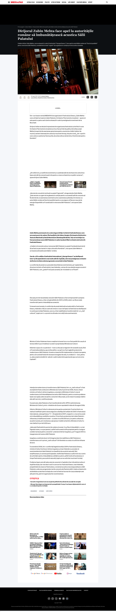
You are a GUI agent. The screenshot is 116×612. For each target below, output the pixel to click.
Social (64, 2)
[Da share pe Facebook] (88, 97)
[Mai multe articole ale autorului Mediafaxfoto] (28, 97)
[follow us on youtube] (58, 574)
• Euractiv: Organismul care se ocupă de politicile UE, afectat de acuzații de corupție (55, 481)
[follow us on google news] (35, 574)
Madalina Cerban (42, 97)
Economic (39, 2)
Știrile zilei (31, 2)
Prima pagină (21, 27)
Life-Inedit (71, 2)
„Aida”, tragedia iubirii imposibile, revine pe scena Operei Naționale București (35, 184)
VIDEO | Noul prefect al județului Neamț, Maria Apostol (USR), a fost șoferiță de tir (36, 545)
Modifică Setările (58, 594)
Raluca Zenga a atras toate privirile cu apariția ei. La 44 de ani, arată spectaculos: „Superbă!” (66, 555)
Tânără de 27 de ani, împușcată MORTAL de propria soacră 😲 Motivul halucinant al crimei (36, 555)
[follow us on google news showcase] (46, 574)
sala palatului (34, 491)
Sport (90, 2)
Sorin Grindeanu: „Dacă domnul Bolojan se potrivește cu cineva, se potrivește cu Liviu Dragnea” (66, 545)
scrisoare (41, 491)
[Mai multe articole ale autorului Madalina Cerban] (24, 97)
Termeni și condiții (59, 590)
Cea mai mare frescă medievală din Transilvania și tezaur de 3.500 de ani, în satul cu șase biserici (66, 184)
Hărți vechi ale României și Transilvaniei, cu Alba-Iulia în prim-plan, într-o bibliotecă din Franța (37, 536)
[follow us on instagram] (69, 574)
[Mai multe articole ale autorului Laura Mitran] (20, 97)
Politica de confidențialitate (73, 590)
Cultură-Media (82, 2)
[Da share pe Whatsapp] (96, 97)
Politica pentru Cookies (45, 590)
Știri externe (55, 2)
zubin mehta (49, 491)
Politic (47, 2)
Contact (86, 590)
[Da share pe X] (92, 97)
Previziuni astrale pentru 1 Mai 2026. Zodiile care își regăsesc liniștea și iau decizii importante (36, 566)
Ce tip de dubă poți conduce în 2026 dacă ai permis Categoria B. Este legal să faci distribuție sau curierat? (66, 566)
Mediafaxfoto (50, 97)
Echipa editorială (32, 590)
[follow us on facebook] (80, 574)
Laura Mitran (34, 97)
